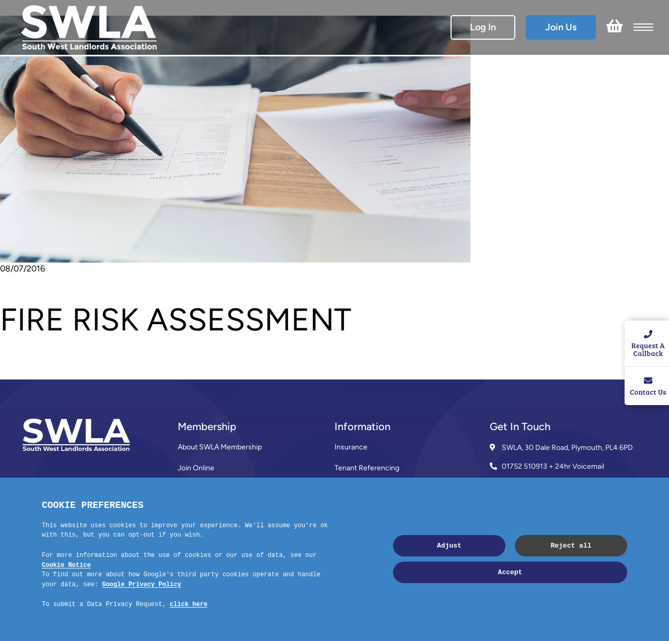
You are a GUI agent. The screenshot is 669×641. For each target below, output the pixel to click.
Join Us (560, 27)
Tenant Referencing (366, 468)
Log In (483, 27)
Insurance (350, 447)
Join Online (196, 468)
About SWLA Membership (220, 447)
